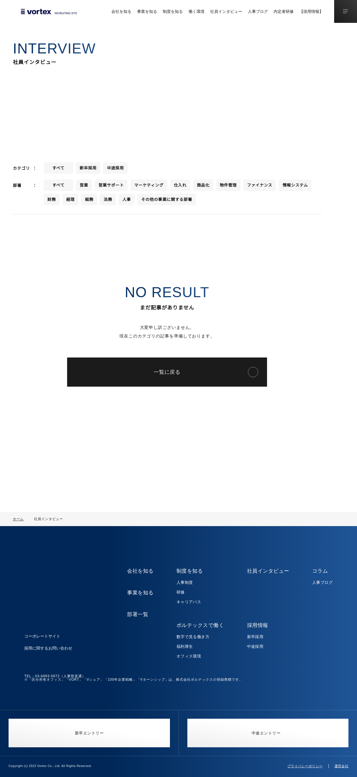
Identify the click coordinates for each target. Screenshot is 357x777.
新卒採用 (88, 170)
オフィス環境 (189, 656)
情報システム (295, 187)
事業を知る (147, 11)
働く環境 (196, 11)
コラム (320, 571)
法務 (108, 201)
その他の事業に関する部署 (166, 201)
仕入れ (180, 187)
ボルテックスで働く (200, 625)
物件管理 (228, 187)
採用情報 (257, 625)
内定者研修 (284, 11)
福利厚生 (185, 646)
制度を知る (173, 11)
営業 (84, 187)
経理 (70, 201)
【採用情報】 (311, 11)
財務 (51, 201)
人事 (127, 201)
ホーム (18, 518)
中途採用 (115, 170)
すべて (58, 170)
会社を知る (121, 11)
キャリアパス (189, 602)
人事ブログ (258, 11)
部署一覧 (138, 614)
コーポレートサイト (42, 630)
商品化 (203, 187)
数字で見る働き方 (193, 637)
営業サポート (111, 187)
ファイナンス (259, 187)
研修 (181, 592)
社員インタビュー (226, 11)
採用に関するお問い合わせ (48, 642)
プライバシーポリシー (305, 766)
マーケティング (149, 187)
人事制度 (185, 582)
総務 (89, 201)
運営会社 (341, 766)
